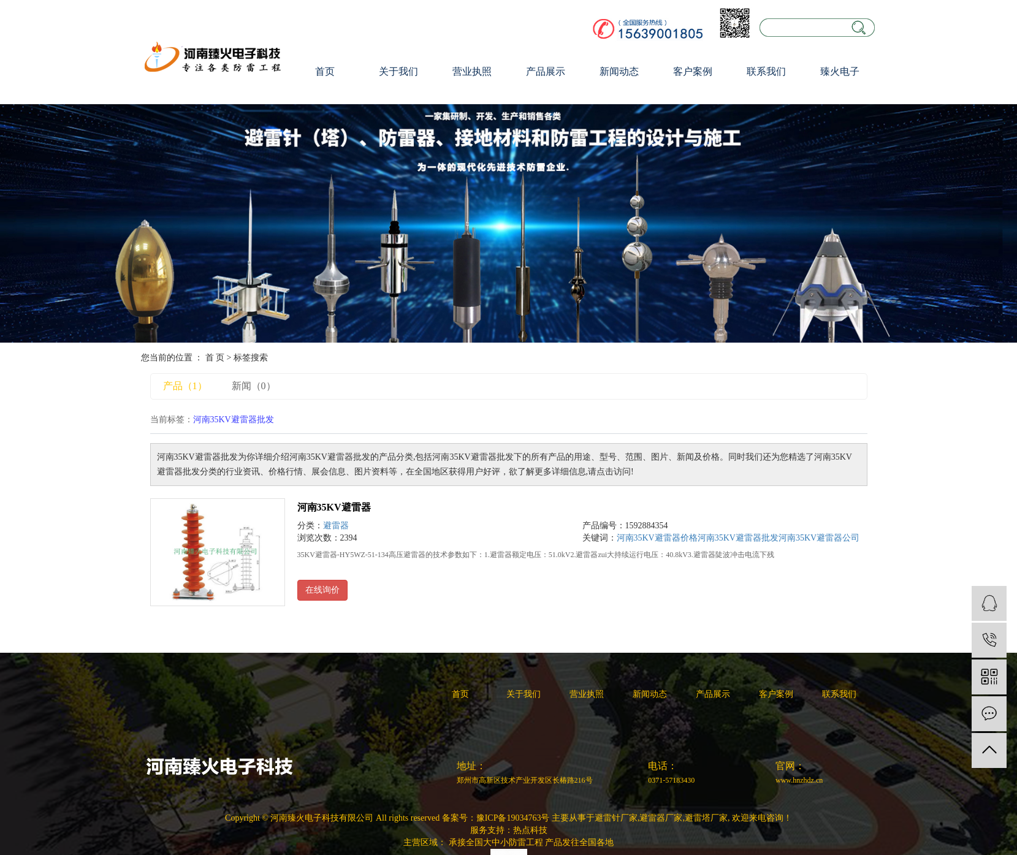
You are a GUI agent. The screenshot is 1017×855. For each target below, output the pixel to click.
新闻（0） (254, 386)
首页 (325, 71)
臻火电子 (839, 71)
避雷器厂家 (660, 818)
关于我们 (398, 71)
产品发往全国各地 (579, 842)
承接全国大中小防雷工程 (496, 842)
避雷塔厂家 (706, 818)
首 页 (215, 357)
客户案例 (692, 71)
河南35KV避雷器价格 (657, 537)
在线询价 (322, 590)
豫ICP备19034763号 (513, 818)
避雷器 (336, 525)
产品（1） (185, 386)
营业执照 (472, 71)
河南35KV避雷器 (334, 507)
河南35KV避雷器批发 (738, 537)
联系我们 (766, 71)
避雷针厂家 (616, 818)
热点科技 (530, 830)
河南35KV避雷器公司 (819, 537)
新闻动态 (619, 71)
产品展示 (545, 71)
